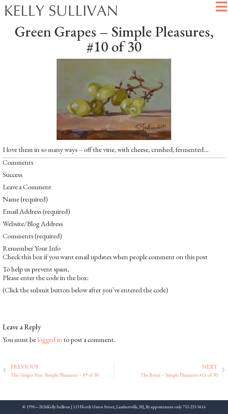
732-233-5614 (194, 407)
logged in (49, 339)
